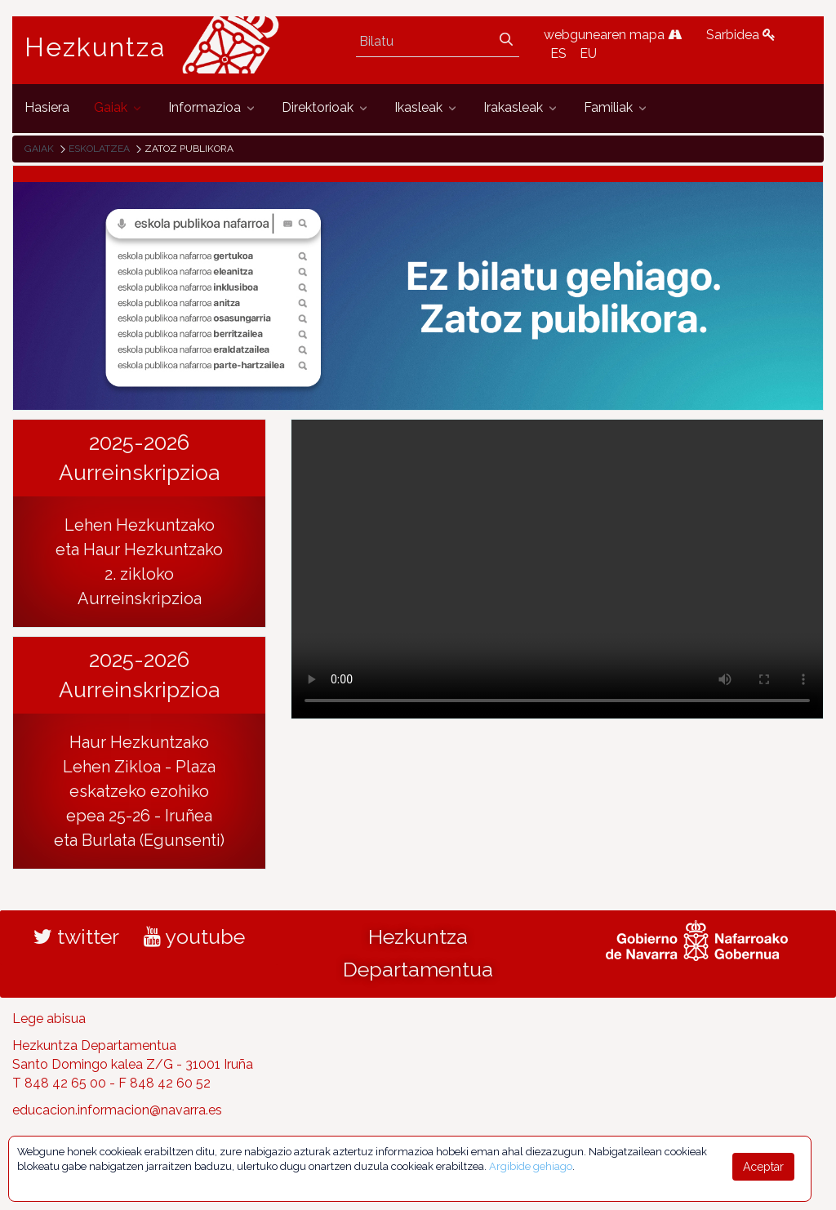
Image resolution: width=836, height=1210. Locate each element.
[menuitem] (47, 108)
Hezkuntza (95, 47)
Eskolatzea (99, 148)
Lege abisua (49, 1018)
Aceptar (763, 1166)
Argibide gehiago (530, 1166)
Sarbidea (741, 34)
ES (558, 53)
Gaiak (39, 148)
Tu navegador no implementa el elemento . (557, 569)
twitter (76, 936)
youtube (194, 936)
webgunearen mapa (613, 34)
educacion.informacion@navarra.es (117, 1110)
